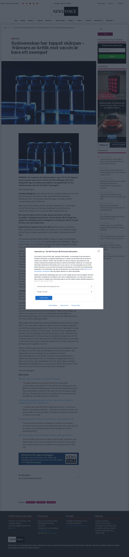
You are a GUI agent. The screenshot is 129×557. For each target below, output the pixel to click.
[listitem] (64, 286)
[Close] (99, 252)
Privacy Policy (75, 305)
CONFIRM (45, 298)
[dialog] (64, 278)
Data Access (64, 305)
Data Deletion (53, 305)
